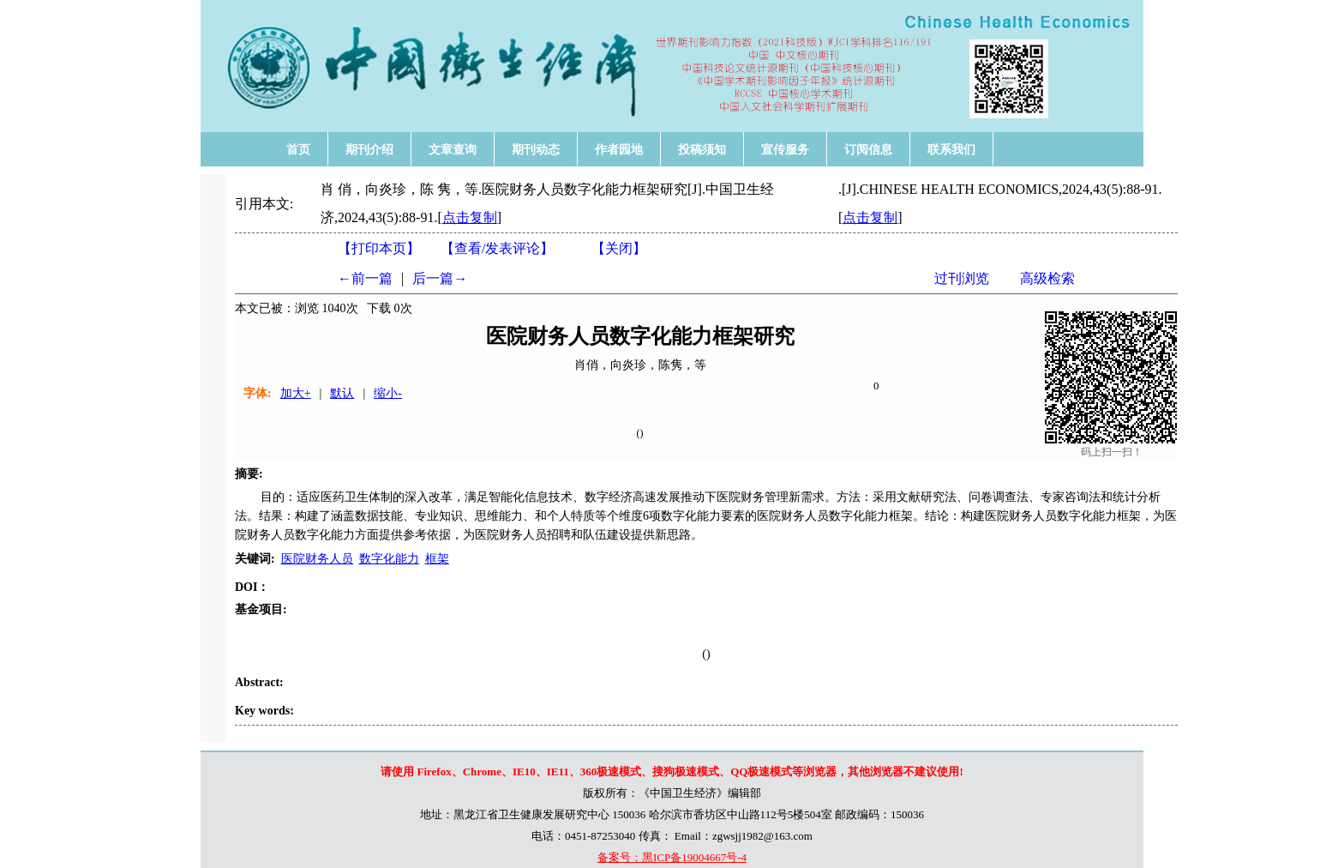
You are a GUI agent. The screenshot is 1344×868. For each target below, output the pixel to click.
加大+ (295, 393)
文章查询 (453, 149)
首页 (298, 149)
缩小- (388, 393)
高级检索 (1047, 278)
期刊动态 (536, 149)
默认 (342, 393)
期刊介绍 (369, 149)
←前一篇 (365, 278)
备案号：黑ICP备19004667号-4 (672, 857)
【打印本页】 (379, 248)
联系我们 (951, 149)
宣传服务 (785, 149)
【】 (497, 248)
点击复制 (469, 217)
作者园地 (619, 149)
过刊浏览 (961, 278)
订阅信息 (868, 149)
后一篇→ (439, 278)
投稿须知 (702, 149)
